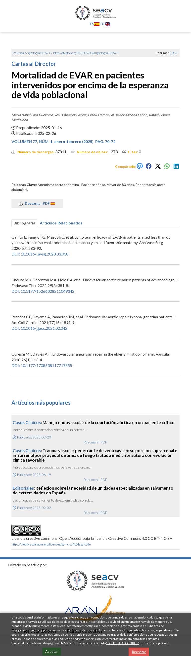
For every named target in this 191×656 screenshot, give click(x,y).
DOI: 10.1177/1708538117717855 (41, 365)
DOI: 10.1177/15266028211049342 (42, 291)
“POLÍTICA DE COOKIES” (122, 643)
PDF (175, 53)
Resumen (91, 442)
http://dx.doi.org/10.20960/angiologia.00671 (86, 53)
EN (105, 24)
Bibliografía (24, 222)
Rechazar (139, 652)
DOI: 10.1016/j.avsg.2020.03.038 (39, 254)
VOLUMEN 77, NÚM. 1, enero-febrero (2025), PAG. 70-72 (63, 141)
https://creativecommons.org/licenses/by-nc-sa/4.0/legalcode (51, 544)
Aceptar (51, 651)
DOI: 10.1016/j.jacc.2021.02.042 (39, 328)
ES (95, 24)
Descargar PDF (37, 203)
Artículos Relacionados (61, 222)
